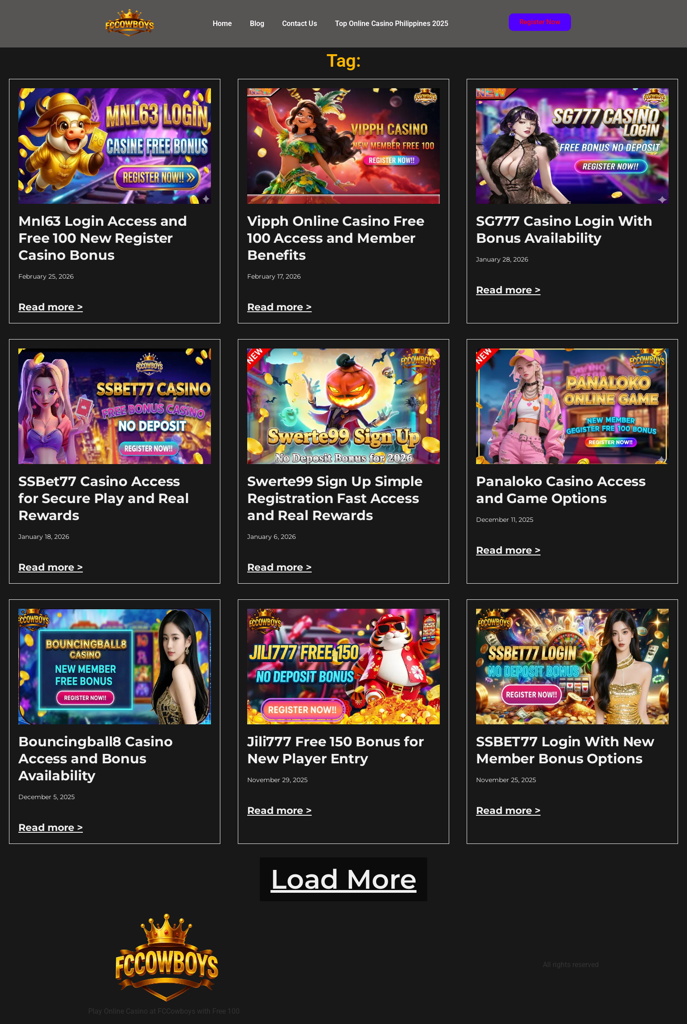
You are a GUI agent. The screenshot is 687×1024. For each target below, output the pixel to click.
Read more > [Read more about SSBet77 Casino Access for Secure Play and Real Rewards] (50, 567)
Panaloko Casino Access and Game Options (561, 490)
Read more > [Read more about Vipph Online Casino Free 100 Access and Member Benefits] (279, 307)
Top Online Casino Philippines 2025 (391, 23)
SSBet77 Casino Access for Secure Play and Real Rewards (103, 498)
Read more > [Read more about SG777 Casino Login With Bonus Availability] (508, 290)
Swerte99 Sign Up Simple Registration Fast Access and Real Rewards (335, 498)
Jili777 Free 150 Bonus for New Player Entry (335, 750)
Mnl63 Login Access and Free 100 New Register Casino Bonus (102, 238)
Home (222, 23)
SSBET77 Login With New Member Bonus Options (565, 750)
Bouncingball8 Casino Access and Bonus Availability (95, 758)
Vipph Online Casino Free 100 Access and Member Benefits (336, 238)
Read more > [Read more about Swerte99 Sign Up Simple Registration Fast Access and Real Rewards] (279, 567)
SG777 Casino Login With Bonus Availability (564, 229)
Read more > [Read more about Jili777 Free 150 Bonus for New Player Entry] (279, 811)
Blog (257, 23)
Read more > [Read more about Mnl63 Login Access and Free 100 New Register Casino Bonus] (50, 307)
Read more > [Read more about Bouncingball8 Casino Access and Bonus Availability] (50, 828)
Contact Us (299, 23)
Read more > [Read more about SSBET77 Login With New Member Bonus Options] (508, 811)
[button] (343, 879)
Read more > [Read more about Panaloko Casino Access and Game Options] (508, 550)
